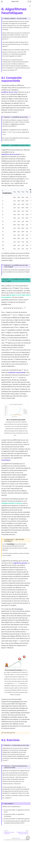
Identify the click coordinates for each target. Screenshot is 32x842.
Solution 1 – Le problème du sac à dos (15, 145)
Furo (19, 838)
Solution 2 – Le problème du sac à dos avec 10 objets (15, 280)
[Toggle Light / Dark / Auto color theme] (28, 2)
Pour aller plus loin (9, 732)
